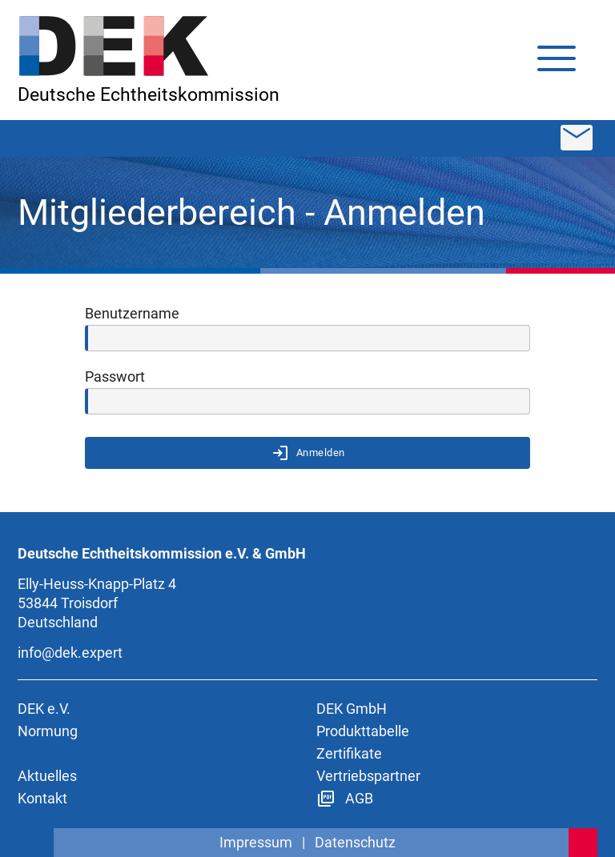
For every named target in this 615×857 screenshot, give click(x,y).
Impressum (255, 842)
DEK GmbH (351, 708)
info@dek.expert (70, 652)
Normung (48, 731)
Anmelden (308, 453)
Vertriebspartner (368, 775)
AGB (344, 798)
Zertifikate (349, 753)
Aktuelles (47, 775)
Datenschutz (355, 842)
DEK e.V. (44, 708)
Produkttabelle (362, 731)
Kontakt (42, 798)
